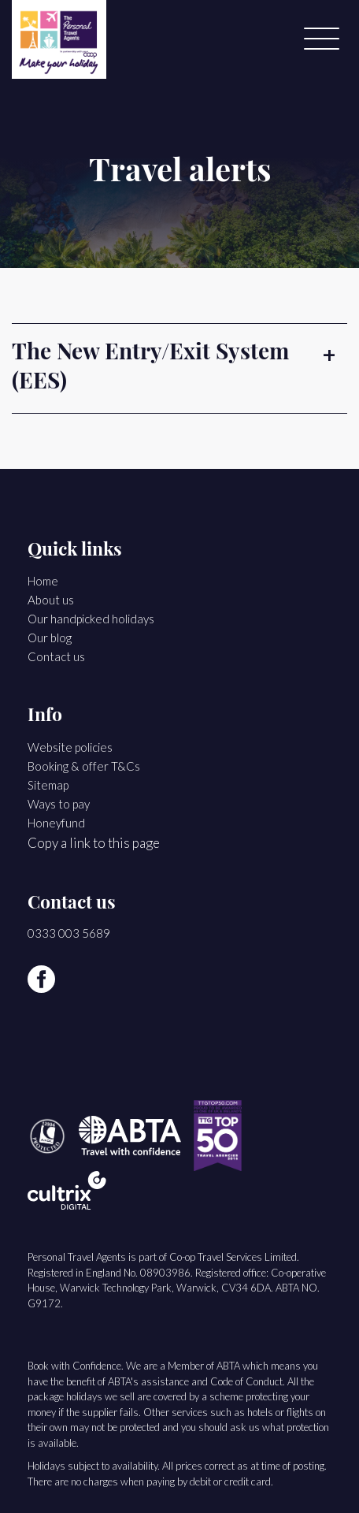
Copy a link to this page (94, 843)
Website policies (70, 747)
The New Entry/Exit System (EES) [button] (150, 368)
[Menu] (321, 39)
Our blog (50, 637)
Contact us (56, 656)
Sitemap (48, 785)
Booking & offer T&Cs (84, 766)
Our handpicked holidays (91, 619)
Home (43, 581)
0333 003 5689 (69, 933)
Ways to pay (59, 804)
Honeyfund (56, 823)
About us (51, 600)
